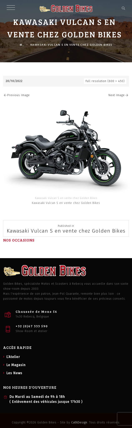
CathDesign (79, 422)
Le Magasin (16, 365)
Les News (14, 373)
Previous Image (16, 95)
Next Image (118, 95)
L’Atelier (13, 357)
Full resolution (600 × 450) (105, 81)
